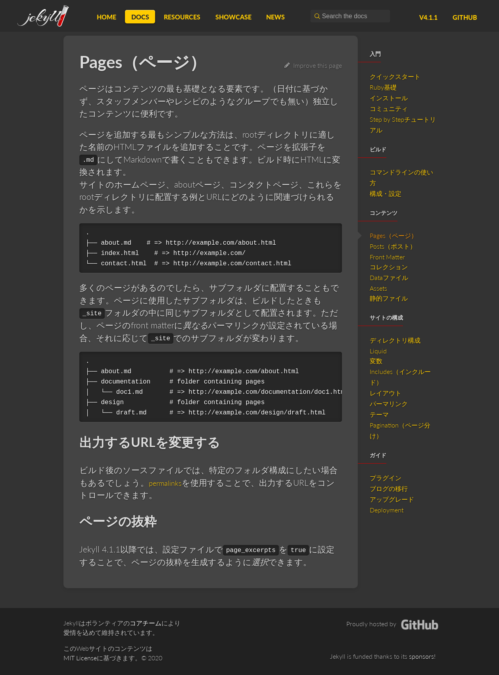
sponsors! (422, 656)
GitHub (465, 17)
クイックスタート (395, 76)
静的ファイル (389, 298)
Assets (378, 288)
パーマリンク (389, 403)
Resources (182, 17)
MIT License (80, 658)
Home (106, 17)
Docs (140, 17)
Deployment (386, 510)
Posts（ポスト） (393, 246)
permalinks (168, 482)
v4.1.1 (428, 17)
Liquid (378, 351)
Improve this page (313, 65)
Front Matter (387, 257)
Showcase (233, 17)
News (275, 17)
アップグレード (392, 499)
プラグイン (385, 477)
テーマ (379, 414)
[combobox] (350, 16)
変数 (376, 360)
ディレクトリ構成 (395, 340)
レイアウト (385, 393)
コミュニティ (389, 108)
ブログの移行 (389, 488)
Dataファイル (389, 277)
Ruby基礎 (383, 87)
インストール (389, 98)
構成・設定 (385, 193)
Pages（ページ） (393, 235)
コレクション (389, 266)
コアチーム (145, 623)
